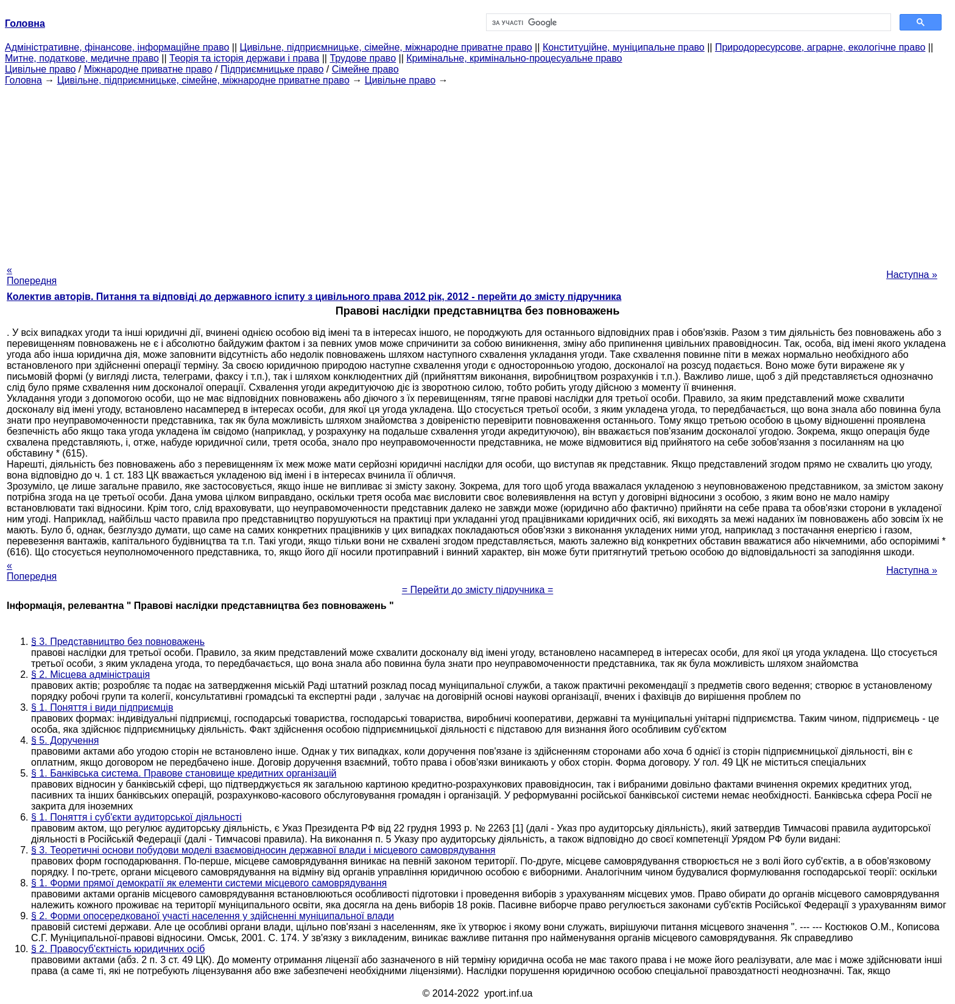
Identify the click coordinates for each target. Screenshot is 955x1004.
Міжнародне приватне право (148, 69)
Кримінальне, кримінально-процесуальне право (514, 58)
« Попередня (32, 275)
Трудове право (362, 58)
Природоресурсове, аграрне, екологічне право (820, 47)
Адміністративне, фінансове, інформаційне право (117, 47)
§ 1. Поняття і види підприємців (102, 707)
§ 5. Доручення (65, 740)
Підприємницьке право (272, 69)
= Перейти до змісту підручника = (478, 590)
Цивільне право (40, 69)
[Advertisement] (477, 171)
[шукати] (687, 22)
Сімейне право (365, 69)
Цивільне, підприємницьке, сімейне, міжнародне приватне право (386, 47)
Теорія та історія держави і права (244, 58)
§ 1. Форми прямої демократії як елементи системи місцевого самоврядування (209, 883)
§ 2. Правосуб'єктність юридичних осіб (118, 949)
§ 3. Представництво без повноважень (118, 641)
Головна (23, 80)
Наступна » (911, 274)
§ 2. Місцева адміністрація (90, 674)
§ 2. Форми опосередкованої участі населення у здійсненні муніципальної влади (212, 916)
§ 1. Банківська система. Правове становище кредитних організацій (184, 773)
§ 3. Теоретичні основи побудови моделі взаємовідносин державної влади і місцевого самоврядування (263, 850)
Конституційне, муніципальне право (624, 47)
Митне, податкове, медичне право (82, 58)
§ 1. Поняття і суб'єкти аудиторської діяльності (136, 817)
